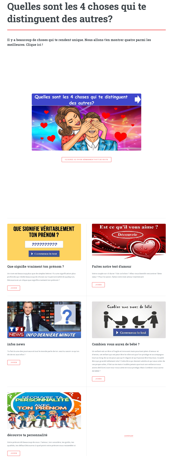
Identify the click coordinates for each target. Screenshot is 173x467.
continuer (128, 435)
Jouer (14, 288)
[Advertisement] (86, 69)
